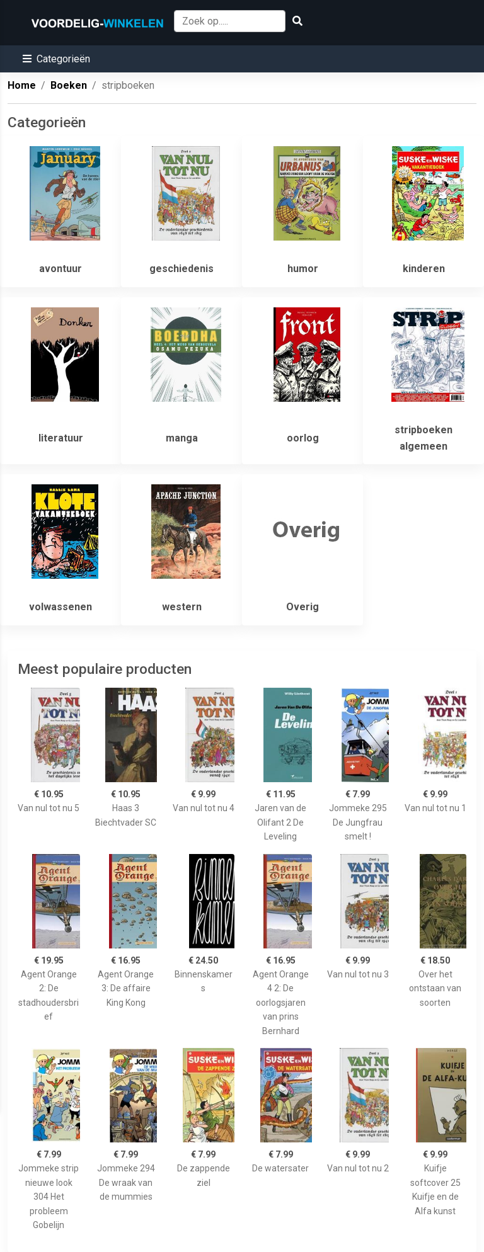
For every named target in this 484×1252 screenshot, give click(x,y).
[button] (56, 59)
